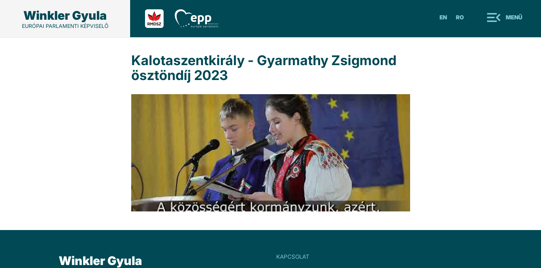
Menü (514, 17)
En (443, 17)
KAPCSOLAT (292, 256)
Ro (460, 17)
